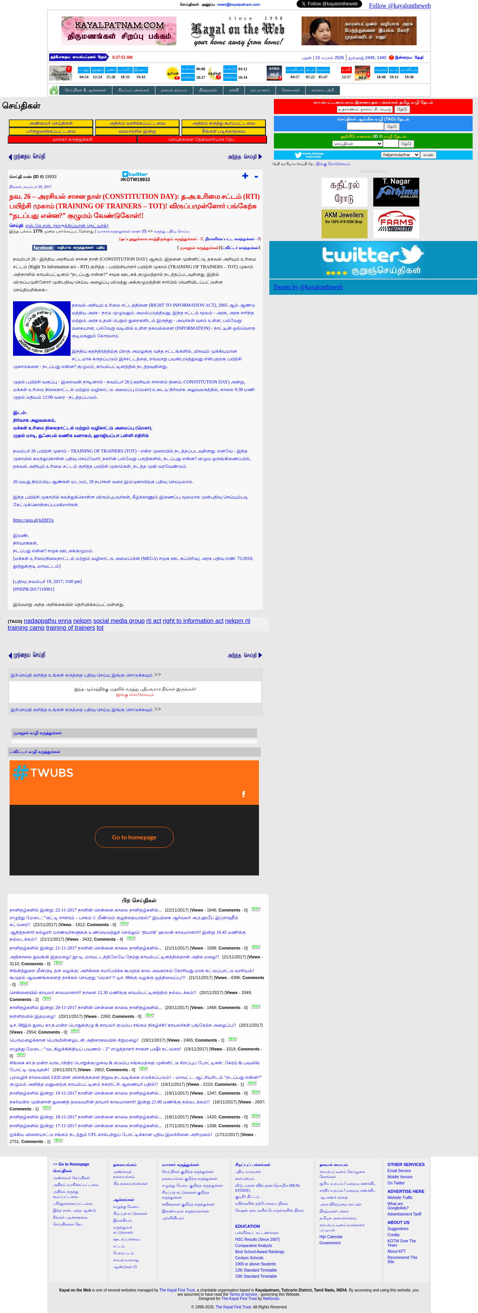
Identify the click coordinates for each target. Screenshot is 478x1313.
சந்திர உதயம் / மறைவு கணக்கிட (348, 1190)
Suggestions (398, 1229)
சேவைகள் (291, 90)
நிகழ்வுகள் (208, 90)
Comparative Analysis (253, 1246)
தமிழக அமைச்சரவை (338, 1218)
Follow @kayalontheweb (400, 5)
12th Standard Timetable (256, 1270)
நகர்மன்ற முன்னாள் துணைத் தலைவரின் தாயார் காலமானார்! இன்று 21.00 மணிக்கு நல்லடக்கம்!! (110, 1102)
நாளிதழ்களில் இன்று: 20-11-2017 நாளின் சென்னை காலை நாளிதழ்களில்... (86, 1007)
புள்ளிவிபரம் (173, 1218)
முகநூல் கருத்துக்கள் (199, 247)
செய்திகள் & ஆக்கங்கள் (85, 90)
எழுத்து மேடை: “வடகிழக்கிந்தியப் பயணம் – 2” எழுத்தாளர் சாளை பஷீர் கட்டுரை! (95, 1049)
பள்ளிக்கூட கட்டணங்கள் (257, 1232)
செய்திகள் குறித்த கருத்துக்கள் (188, 1171)
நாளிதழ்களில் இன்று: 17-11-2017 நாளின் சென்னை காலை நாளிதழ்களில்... (86, 1125)
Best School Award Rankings (259, 1252)
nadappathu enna (48, 621)
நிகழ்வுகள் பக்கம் (334, 1211)
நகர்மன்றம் (244, 1178)
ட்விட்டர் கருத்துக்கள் (240, 248)
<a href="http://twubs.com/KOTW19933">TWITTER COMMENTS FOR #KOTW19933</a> (134, 817)
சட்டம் (119, 1246)
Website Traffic (400, 1198)
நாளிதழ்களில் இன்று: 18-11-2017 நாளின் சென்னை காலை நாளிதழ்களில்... (86, 1117)
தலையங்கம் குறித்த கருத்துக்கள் (190, 1178)
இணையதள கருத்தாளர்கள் (185, 1211)
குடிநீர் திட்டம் (247, 1196)
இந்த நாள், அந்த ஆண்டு (74, 1210)
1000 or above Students (255, 1264)
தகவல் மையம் (174, 90)
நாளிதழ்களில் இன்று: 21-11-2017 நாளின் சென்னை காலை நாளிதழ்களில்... (86, 948)
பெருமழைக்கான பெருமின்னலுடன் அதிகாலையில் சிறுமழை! (74, 1040)
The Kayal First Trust (176, 1290)
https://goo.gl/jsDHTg (33, 520)
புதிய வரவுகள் (248, 1171)
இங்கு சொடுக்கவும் (135, 694)
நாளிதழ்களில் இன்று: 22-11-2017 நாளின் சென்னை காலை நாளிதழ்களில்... (86, 910)
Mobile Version (400, 1177)
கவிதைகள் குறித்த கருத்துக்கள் (188, 1204)
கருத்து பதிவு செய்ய (172, 231)
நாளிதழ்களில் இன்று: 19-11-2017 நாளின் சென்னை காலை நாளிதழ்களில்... (86, 1093)
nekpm (82, 621)
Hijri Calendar (331, 1237)
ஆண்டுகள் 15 (125, 1267)
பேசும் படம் (123, 1253)
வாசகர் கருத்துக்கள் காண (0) (122, 231)
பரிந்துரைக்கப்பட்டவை (73, 1203)
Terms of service (243, 1294)
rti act (153, 621)
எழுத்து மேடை (126, 1206)
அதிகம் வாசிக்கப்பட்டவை (76, 1185)
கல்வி (234, 90)
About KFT (396, 1251)
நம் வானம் (260, 90)
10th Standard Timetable (256, 1276)
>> (71, 1164)
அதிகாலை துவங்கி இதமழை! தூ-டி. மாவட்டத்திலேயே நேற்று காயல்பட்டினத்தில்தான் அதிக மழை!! (114, 957)
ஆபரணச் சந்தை (334, 1197)
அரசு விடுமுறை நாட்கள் (340, 1204)
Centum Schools (249, 1258)
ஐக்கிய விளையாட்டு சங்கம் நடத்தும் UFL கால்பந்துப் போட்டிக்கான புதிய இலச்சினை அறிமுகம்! (111, 1134)
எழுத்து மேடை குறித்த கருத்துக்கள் (192, 1185)
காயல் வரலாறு (126, 1260)
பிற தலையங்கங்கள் (130, 1183)
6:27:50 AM (122, 57)
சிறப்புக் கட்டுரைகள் (130, 1213)
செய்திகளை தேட (68, 1224)
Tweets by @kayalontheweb (308, 287)
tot (100, 627)
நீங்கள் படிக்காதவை (70, 1217)
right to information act (193, 621)
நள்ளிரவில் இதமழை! (33, 1016)
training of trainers (70, 627)
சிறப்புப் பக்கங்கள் (134, 90)
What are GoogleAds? (398, 1206)
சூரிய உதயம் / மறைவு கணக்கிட (348, 1183)
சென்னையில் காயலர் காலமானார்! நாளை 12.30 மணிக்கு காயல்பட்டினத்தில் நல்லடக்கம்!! (103, 992)
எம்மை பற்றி (323, 90)
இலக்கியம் (122, 1220)
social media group (119, 621)
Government (330, 1243)
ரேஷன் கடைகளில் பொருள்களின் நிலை (269, 1210)
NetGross (271, 1298)
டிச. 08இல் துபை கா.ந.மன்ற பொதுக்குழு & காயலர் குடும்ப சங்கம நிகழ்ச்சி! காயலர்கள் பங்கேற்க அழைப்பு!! (123, 1025)
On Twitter (396, 1183)
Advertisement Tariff (404, 1214)
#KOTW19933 (135, 177)
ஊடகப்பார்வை (126, 1239)
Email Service (399, 1171)
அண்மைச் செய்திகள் (71, 1178)
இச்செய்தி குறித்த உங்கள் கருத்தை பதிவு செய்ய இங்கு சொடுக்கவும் (82, 675)
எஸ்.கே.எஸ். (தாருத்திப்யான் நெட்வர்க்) (66, 225)
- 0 (232, 239)
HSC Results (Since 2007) (257, 1239)
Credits (393, 1235)
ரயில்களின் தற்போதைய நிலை (261, 1203)
